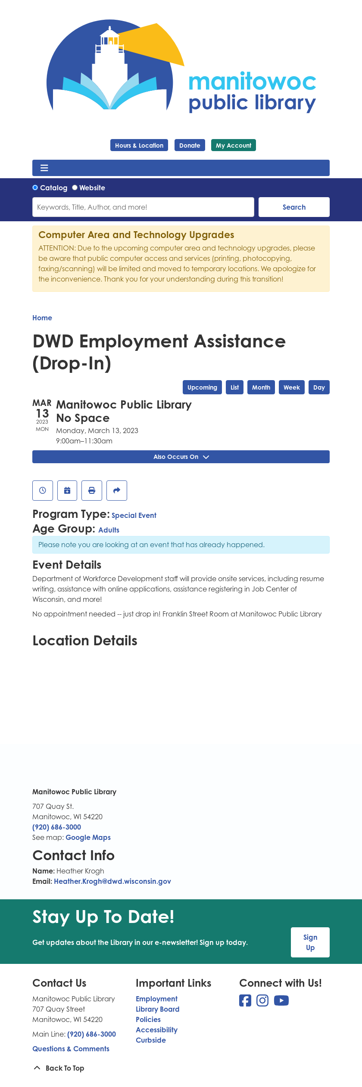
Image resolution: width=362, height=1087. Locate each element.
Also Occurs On (181, 456)
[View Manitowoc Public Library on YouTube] (281, 1003)
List (235, 387)
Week (292, 387)
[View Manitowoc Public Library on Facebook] (246, 1003)
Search (294, 207)
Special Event (134, 515)
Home (42, 317)
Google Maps (88, 837)
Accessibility (157, 1029)
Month (261, 387)
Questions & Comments (70, 1048)
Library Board (158, 1009)
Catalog (54, 187)
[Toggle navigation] (44, 168)
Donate (189, 145)
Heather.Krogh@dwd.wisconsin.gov (112, 881)
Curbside (151, 1040)
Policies (148, 1019)
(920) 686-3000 (56, 827)
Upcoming (202, 387)
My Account (233, 145)
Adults (108, 530)
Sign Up (310, 942)
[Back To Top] (181, 1068)
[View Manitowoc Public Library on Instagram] (263, 1003)
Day (319, 387)
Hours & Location (139, 145)
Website (92, 187)
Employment (157, 998)
